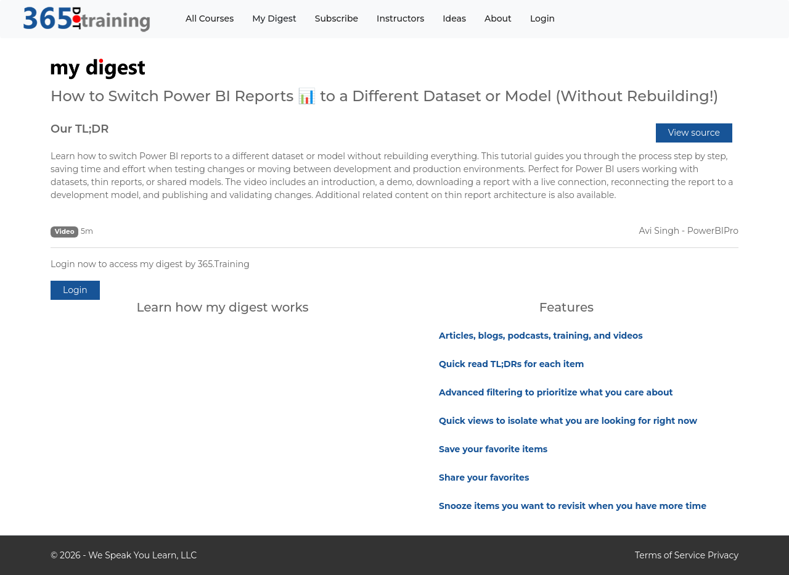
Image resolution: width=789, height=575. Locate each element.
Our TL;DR (79, 129)
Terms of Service (670, 555)
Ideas (454, 18)
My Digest (274, 18)
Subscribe (336, 18)
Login (542, 18)
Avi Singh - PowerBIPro (688, 230)
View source (694, 132)
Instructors (400, 18)
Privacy (723, 555)
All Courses (210, 18)
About (498, 18)
